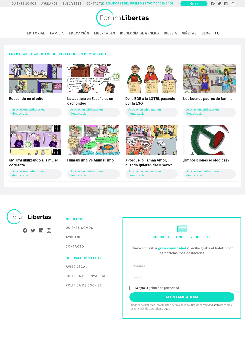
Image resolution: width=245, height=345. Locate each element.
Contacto (75, 246)
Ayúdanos (75, 237)
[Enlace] (122, 18)
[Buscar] (216, 33)
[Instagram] (232, 4)
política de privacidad (164, 288)
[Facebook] (213, 4)
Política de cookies (84, 285)
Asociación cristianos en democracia (28, 111)
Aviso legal (76, 266)
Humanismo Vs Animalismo (90, 160)
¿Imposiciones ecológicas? (206, 160)
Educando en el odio (26, 98)
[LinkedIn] (226, 4)
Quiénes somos (79, 227)
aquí (216, 304)
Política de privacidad (87, 276)
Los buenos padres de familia (208, 98)
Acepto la (154, 288)
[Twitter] (219, 4)
